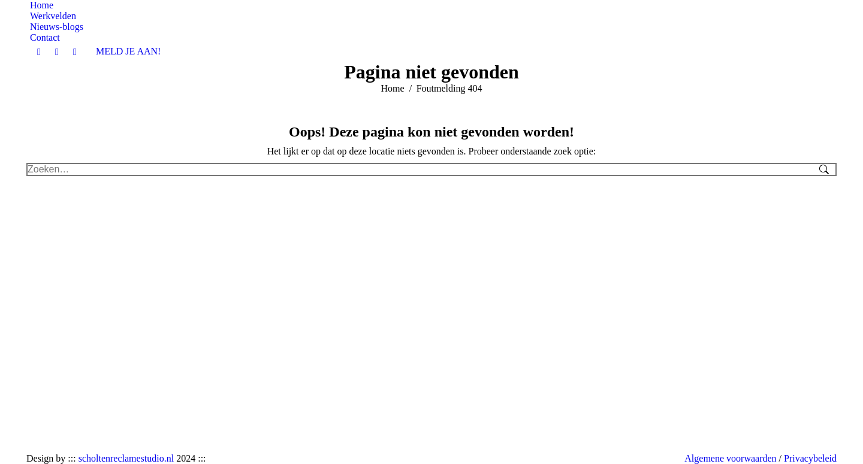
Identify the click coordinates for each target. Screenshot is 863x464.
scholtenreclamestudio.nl (126, 458)
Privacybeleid (810, 458)
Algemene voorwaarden (730, 458)
